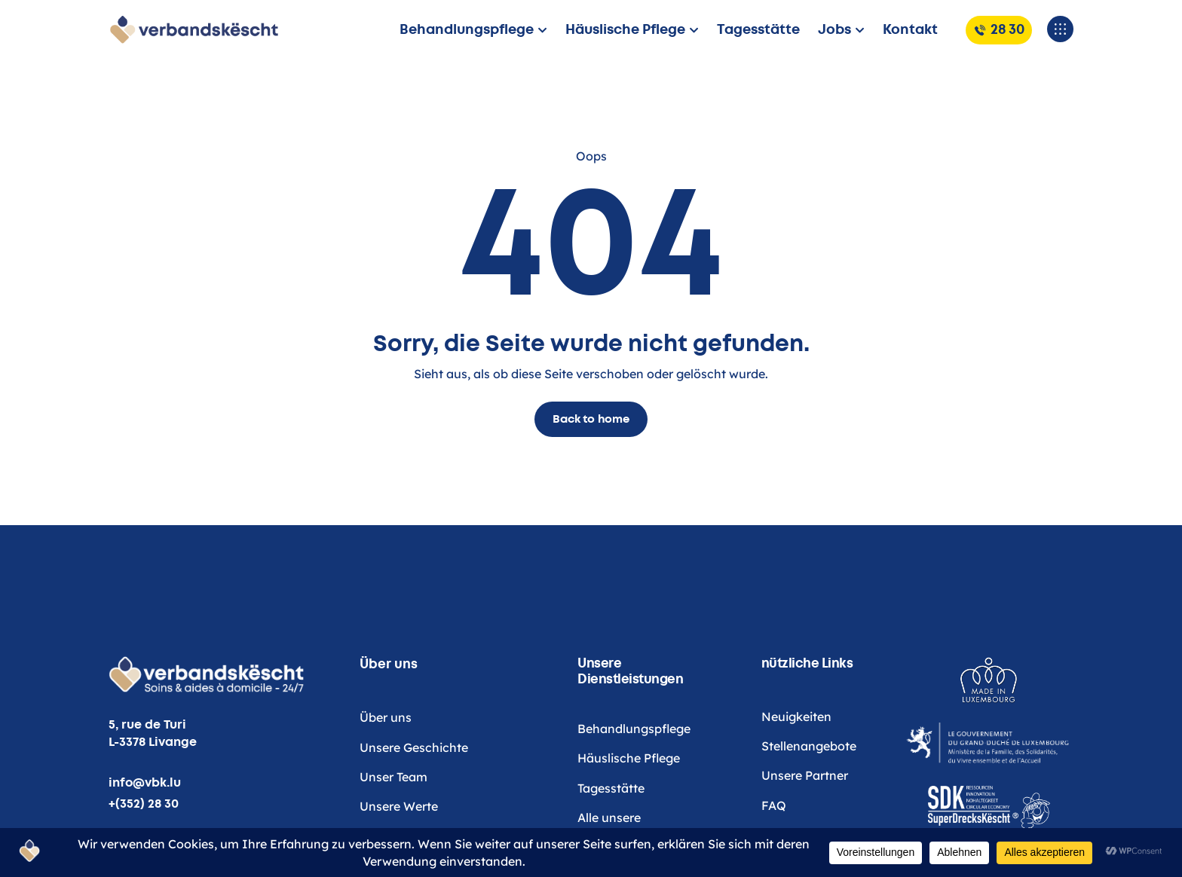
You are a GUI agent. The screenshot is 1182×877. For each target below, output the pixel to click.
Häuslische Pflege (628, 786)
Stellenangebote (808, 777)
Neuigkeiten (796, 748)
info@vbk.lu (145, 783)
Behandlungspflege (634, 757)
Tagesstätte (611, 816)
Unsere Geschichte (414, 785)
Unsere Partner (804, 807)
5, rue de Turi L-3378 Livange (153, 733)
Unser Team (393, 815)
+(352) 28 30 (144, 804)
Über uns (386, 756)
